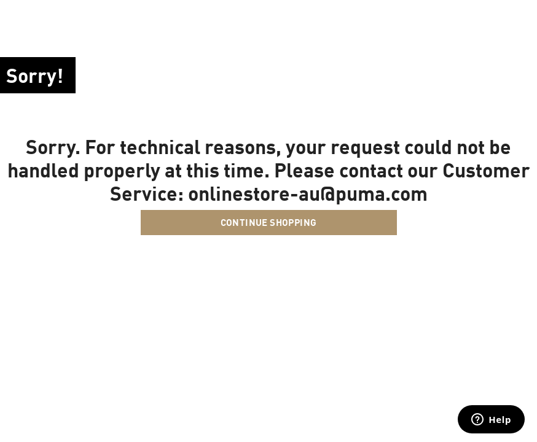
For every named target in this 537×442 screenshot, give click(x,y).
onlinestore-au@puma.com (308, 192)
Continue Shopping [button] (269, 222)
